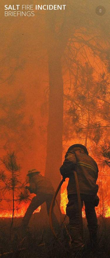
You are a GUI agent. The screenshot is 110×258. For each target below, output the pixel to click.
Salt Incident (35, 10)
